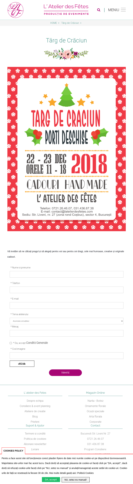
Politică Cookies (85, 473)
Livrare (35, 449)
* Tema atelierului (19, 314)
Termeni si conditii (35, 433)
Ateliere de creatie (35, 411)
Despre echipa (35, 400)
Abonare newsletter (35, 444)
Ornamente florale (95, 406)
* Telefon (15, 283)
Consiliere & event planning (35, 406)
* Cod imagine (18, 349)
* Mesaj (14, 326)
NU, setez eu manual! (75, 479)
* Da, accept (30, 342)
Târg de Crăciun (71, 22)
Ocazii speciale (95, 411)
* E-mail (15, 298)
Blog (35, 416)
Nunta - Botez (95, 400)
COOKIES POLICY (13, 450)
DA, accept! (51, 479)
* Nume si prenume (20, 267)
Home (54, 22)
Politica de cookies (35, 438)
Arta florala (95, 416)
